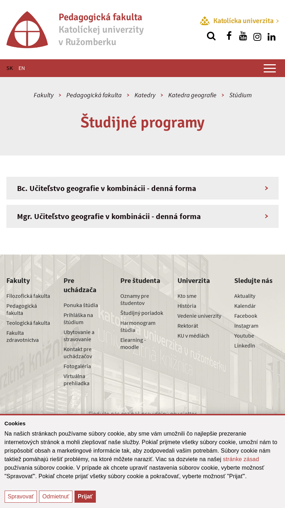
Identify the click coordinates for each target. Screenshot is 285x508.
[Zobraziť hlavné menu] (270, 68)
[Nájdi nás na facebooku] (229, 36)
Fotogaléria (77, 366)
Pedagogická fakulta (94, 95)
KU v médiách (193, 335)
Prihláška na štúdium (78, 318)
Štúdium (240, 95)
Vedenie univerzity (199, 315)
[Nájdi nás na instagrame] (257, 36)
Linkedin (244, 345)
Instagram (246, 325)
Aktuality (244, 295)
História (186, 305)
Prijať (85, 496)
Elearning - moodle (133, 343)
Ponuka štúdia (81, 304)
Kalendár (245, 305)
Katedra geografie (192, 95)
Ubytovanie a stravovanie (79, 335)
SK (9, 67)
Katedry (145, 95)
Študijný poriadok (141, 312)
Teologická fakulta (28, 322)
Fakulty (44, 95)
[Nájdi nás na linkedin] (271, 36)
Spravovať (21, 496)
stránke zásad (241, 459)
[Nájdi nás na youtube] (243, 36)
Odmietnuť (55, 496)
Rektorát (187, 325)
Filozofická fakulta (28, 295)
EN (21, 67)
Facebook (245, 315)
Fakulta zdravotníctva (22, 336)
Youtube (244, 335)
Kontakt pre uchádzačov (78, 352)
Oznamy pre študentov (134, 299)
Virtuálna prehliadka (76, 379)
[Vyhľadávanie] (211, 36)
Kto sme (187, 295)
